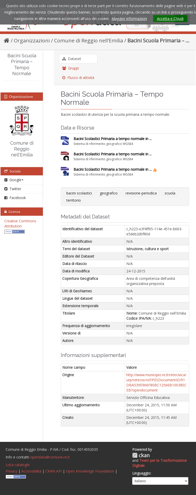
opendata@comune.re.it (50, 457)
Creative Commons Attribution (20, 223)
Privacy (11, 471)
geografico (109, 193)
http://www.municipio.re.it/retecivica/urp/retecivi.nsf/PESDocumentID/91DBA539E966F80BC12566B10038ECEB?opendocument (156, 382)
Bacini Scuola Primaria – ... (158, 40)
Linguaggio (141, 473)
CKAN (141, 455)
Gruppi (70, 68)
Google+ (14, 179)
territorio (73, 200)
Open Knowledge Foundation (90, 471)
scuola (170, 193)
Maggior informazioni (129, 18)
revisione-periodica (141, 193)
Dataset (71, 58)
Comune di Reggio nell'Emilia (88, 40)
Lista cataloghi (18, 464)
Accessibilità (31, 471)
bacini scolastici (79, 193)
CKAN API (53, 471)
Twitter (12, 188)
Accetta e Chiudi (170, 18)
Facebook (15, 197)
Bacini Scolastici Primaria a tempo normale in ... (113, 138)
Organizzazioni (32, 40)
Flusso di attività (78, 77)
